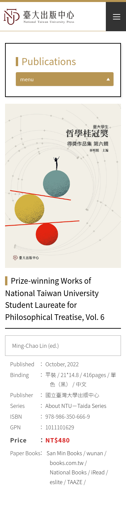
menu (27, 79)
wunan (95, 453)
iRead (97, 472)
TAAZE (75, 482)
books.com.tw (67, 463)
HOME (38, 17)
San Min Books (64, 453)
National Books (68, 472)
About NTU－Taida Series (75, 406)
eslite (56, 482)
